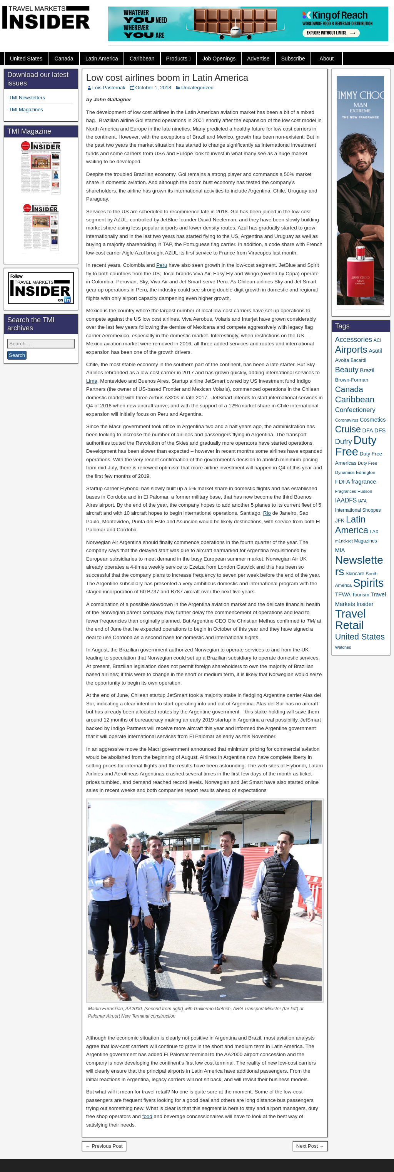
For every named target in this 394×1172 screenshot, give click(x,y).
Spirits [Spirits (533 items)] (368, 583)
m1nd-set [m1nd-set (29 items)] (344, 541)
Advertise (258, 58)
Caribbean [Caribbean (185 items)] (355, 399)
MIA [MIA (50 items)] (340, 550)
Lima (91, 381)
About (327, 58)
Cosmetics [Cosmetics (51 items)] (373, 420)
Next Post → (310, 1146)
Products (176, 58)
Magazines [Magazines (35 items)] (365, 541)
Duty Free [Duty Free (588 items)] (356, 446)
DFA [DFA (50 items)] (367, 430)
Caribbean (142, 58)
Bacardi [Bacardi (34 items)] (358, 360)
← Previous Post (104, 1146)
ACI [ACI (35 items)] (377, 340)
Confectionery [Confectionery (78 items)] (355, 410)
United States (26, 58)
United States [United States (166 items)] (360, 636)
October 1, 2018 (153, 87)
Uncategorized (197, 87)
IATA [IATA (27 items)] (362, 501)
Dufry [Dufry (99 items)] (343, 441)
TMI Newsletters (27, 97)
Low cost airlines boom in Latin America (167, 77)
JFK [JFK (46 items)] (339, 521)
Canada (64, 58)
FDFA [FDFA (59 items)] (342, 481)
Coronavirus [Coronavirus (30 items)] (346, 420)
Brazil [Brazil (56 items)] (367, 370)
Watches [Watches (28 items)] (343, 647)
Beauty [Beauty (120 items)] (347, 369)
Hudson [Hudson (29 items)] (364, 491)
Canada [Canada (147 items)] (349, 389)
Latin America (101, 58)
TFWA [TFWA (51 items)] (343, 594)
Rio (267, 513)
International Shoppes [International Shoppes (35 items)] (358, 510)
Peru (161, 265)
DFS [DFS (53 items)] (380, 430)
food (147, 1116)
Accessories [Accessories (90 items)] (353, 339)
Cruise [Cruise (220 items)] (348, 429)
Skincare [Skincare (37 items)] (355, 573)
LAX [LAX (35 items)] (374, 531)
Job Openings (218, 58)
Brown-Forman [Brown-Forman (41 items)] (351, 380)
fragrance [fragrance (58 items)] (364, 481)
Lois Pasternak (108, 87)
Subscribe (293, 58)
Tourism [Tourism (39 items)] (360, 595)
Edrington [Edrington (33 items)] (365, 472)
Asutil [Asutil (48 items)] (375, 351)
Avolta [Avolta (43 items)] (342, 360)
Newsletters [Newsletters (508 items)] (359, 566)
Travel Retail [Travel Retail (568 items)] (350, 619)
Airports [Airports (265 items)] (351, 349)
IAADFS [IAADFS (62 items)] (346, 500)
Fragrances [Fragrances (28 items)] (345, 491)
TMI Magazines (26, 109)
